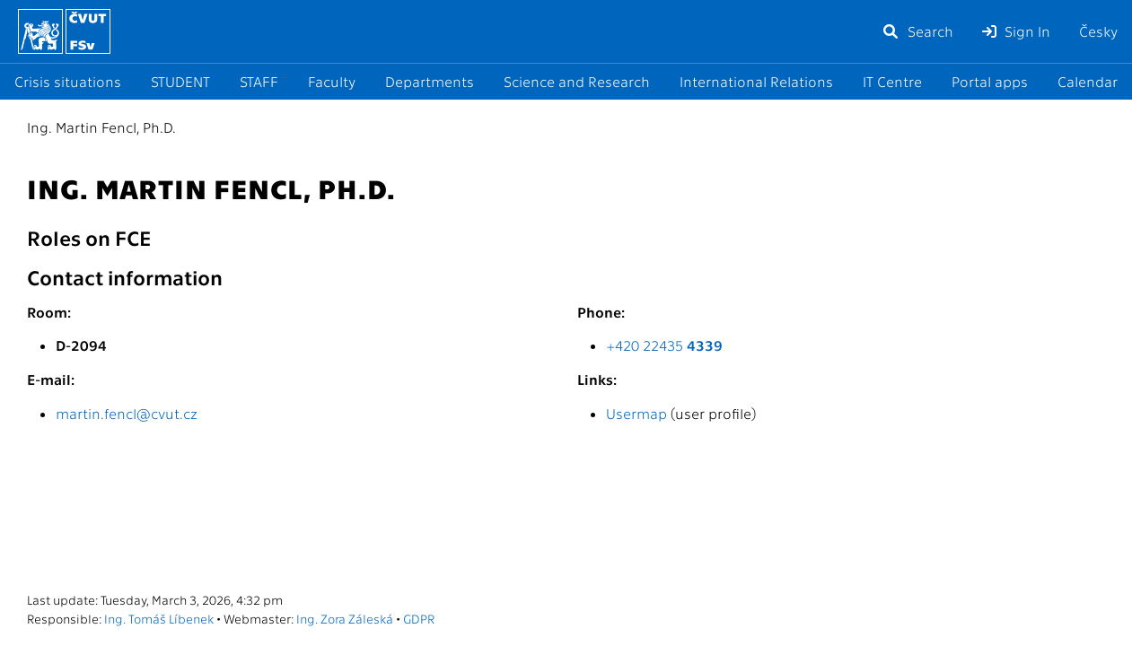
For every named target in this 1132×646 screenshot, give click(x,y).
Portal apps (990, 81)
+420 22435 (664, 345)
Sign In (1016, 30)
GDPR (418, 618)
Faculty (331, 81)
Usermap (636, 413)
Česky (1098, 30)
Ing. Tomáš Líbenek (159, 618)
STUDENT (180, 81)
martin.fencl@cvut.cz (126, 413)
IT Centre (892, 81)
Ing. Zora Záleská (344, 618)
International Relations (756, 81)
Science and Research (577, 81)
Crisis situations (67, 81)
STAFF (259, 81)
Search (917, 30)
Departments (429, 81)
